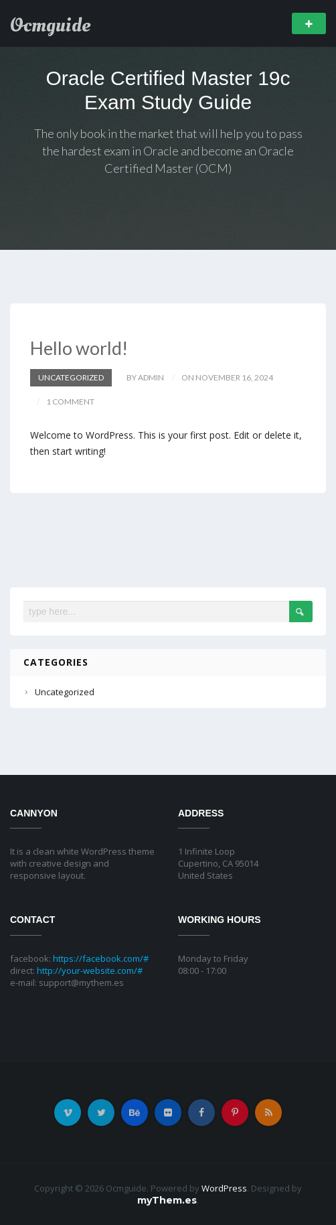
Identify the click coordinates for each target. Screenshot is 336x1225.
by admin (145, 377)
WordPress (224, 1188)
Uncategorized (71, 377)
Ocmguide (50, 25)
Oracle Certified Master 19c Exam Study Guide (168, 90)
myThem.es (167, 1200)
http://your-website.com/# (90, 970)
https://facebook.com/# (101, 958)
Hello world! (79, 348)
